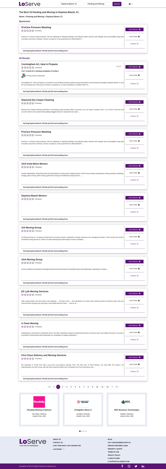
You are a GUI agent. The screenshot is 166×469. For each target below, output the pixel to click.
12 (107, 387)
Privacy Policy (114, 455)
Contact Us (58, 442)
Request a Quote (115, 449)
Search (117, 4)
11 (102, 387)
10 (97, 387)
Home (22, 17)
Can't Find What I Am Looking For (67, 445)
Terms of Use (113, 452)
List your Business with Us (119, 442)
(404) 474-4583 (114, 458)
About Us (57, 439)
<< (49, 387)
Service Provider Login (118, 445)
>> (117, 387)
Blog (110, 439)
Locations (57, 449)
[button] (80, 431)
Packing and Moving (35, 17)
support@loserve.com (118, 461)
